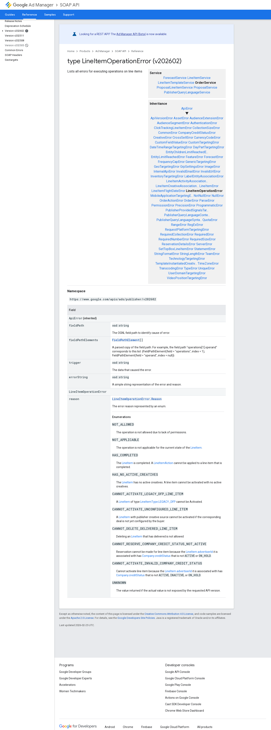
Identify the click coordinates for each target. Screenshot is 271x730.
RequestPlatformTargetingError (187, 229)
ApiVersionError (162, 118)
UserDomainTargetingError (187, 273)
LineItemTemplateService (176, 83)
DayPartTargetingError (208, 147)
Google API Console (177, 671)
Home (70, 51)
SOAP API (69, 5)
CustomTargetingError (203, 142)
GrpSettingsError (192, 167)
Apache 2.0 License (82, 617)
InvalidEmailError (188, 171)
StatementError (204, 249)
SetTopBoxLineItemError (176, 249)
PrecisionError (185, 205)
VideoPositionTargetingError (187, 278)
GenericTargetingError (201, 162)
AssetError (181, 118)
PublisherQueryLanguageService (187, 92)
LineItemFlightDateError (168, 191)
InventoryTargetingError (167, 176)
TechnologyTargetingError (187, 259)
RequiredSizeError (203, 239)
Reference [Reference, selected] (29, 14)
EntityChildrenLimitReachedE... (187, 152)
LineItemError (208, 186)
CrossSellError (183, 137)
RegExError (195, 225)
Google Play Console (178, 684)
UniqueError (206, 268)
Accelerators (67, 684)
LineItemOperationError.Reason (137, 399)
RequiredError (204, 234)
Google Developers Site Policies (136, 617)
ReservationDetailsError (178, 244)
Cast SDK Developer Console (183, 704)
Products (85, 51)
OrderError (191, 200)
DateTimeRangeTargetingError (171, 147)
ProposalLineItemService (175, 87)
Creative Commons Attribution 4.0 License (168, 613)
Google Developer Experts (75, 678)
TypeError (190, 268)
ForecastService (175, 78)
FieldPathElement (125, 340)
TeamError (212, 254)
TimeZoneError (208, 263)
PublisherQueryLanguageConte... (187, 215)
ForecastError (213, 157)
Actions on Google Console (182, 697)
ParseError (206, 200)
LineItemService (199, 78)
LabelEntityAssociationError (204, 176)
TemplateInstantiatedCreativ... (176, 263)
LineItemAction (163, 463)
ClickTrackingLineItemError (173, 128)
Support (68, 14)
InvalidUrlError (210, 171)
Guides (10, 14)
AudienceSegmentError (173, 123)
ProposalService (205, 87)
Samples (50, 14)
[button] (26, 30)
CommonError (167, 133)
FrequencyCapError (171, 162)
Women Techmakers (72, 691)
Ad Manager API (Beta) (131, 34)
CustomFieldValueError (171, 142)
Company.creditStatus (156, 555)
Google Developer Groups (75, 671)
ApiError (187, 108)
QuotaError (209, 220)
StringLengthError (192, 254)
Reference (137, 51)
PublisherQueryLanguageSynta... (179, 220)
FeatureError (194, 157)
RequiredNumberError (173, 239)
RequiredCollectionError (177, 234)
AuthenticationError (203, 123)
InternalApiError (164, 171)
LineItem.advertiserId (199, 551)
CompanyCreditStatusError (197, 133)
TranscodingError (171, 268)
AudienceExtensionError (206, 118)
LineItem (196, 447)
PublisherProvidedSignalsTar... (187, 210)
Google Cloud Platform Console (185, 678)
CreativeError (162, 137)
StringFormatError (166, 254)
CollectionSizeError (206, 128)
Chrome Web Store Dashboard (184, 710)
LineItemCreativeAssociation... (177, 186)
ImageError (212, 167)
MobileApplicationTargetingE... (171, 196)
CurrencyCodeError (207, 137)
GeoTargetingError (166, 167)
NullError (218, 196)
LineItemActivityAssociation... (187, 181)
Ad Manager (33, 5)
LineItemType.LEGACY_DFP (158, 501)
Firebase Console (176, 691)
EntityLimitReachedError (168, 157)
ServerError (204, 244)
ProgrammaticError (209, 205)
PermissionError (162, 205)
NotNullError (202, 196)
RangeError (179, 225)
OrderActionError (171, 200)
